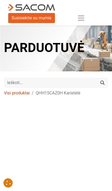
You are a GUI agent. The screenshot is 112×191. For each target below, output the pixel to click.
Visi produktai (17, 93)
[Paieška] (102, 83)
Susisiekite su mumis (32, 17)
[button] (8, 183)
